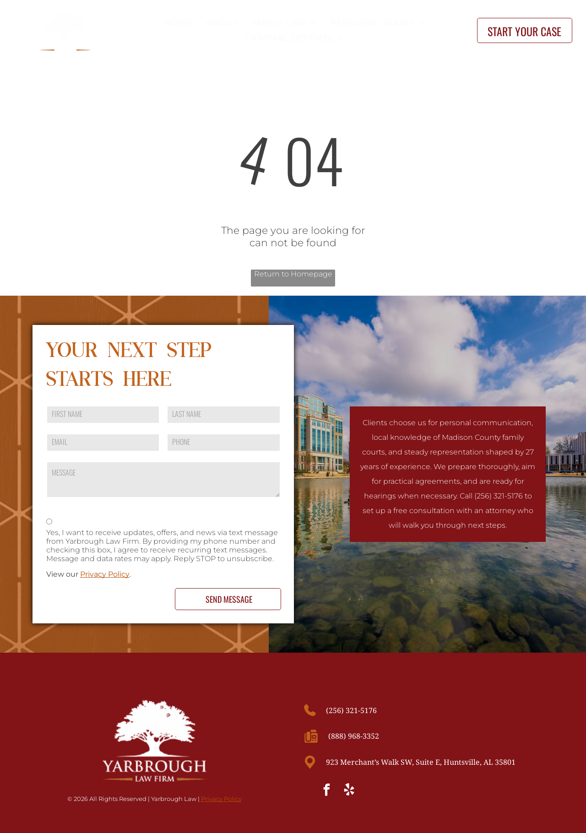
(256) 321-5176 (351, 710)
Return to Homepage (293, 274)
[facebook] (327, 791)
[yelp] (349, 791)
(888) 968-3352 (353, 736)
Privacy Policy (105, 574)
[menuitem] (176, 22)
